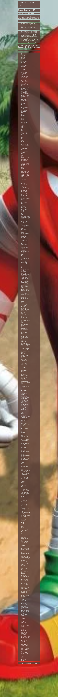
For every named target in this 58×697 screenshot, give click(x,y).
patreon (21, 5)
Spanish (21, 47)
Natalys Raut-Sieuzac (29, 13)
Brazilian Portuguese (32, 47)
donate (26, 5)
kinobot (21, 2)
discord (32, 2)
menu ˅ (31, 6)
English (35, 45)
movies (26, 2)
